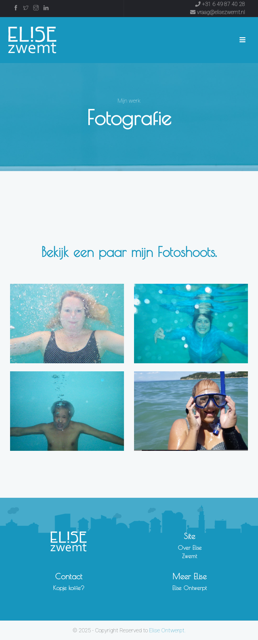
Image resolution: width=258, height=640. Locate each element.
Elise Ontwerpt (189, 588)
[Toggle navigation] (242, 40)
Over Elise (190, 547)
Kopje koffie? (68, 588)
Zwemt (189, 556)
